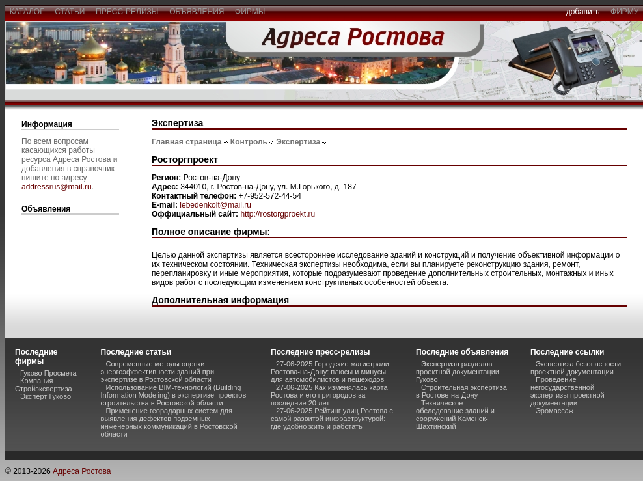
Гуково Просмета (48, 373)
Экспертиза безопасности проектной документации (575, 368)
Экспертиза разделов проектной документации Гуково (457, 371)
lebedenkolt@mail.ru (215, 205)
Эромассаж (554, 411)
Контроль (248, 141)
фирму (624, 11)
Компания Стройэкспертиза (43, 384)
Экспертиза (298, 141)
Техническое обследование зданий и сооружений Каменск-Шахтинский (455, 414)
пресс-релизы (127, 11)
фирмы (249, 11)
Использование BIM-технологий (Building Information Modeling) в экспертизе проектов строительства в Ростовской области (174, 395)
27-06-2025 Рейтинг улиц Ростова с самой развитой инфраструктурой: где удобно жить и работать (332, 418)
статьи (70, 11)
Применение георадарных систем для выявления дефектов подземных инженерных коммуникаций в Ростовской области (169, 422)
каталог (26, 11)
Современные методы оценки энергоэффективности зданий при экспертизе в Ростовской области (158, 371)
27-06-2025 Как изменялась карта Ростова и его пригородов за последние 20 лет (329, 395)
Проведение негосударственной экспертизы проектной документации (567, 391)
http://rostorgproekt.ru (277, 214)
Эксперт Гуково (45, 396)
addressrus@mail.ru (56, 186)
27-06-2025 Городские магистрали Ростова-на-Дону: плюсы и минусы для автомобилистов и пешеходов (330, 371)
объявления (196, 11)
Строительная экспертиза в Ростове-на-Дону (461, 391)
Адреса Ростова (82, 471)
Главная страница (187, 141)
